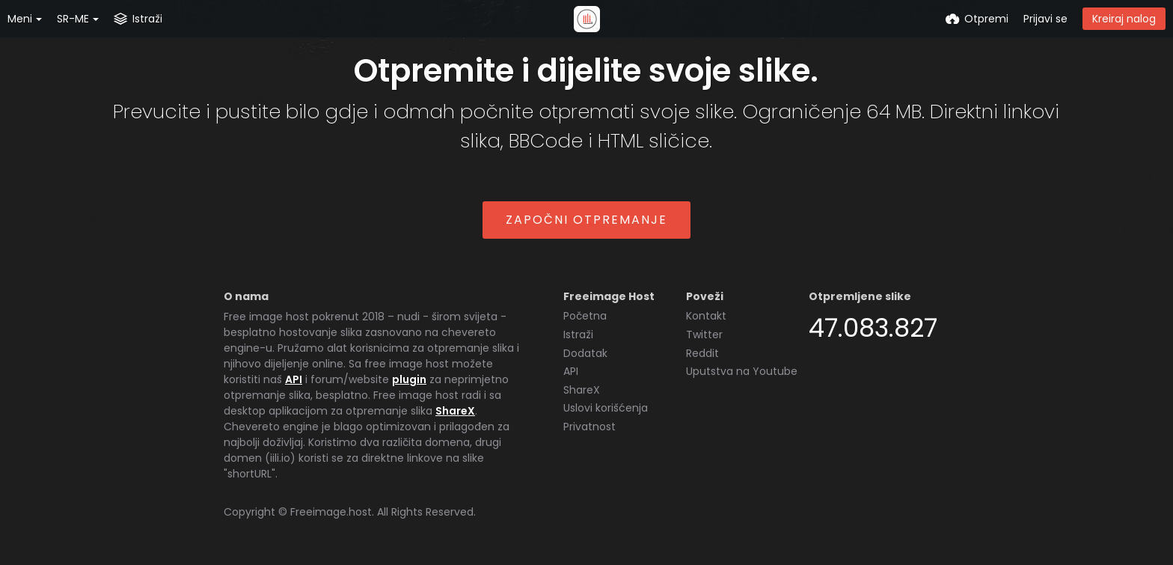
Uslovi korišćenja (605, 407)
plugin (409, 379)
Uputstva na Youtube (741, 371)
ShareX (455, 410)
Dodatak (585, 353)
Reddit (702, 353)
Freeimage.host (331, 511)
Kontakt (706, 315)
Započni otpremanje (586, 219)
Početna (585, 315)
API (293, 379)
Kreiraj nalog (1124, 18)
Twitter (704, 334)
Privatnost (589, 426)
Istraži (578, 334)
